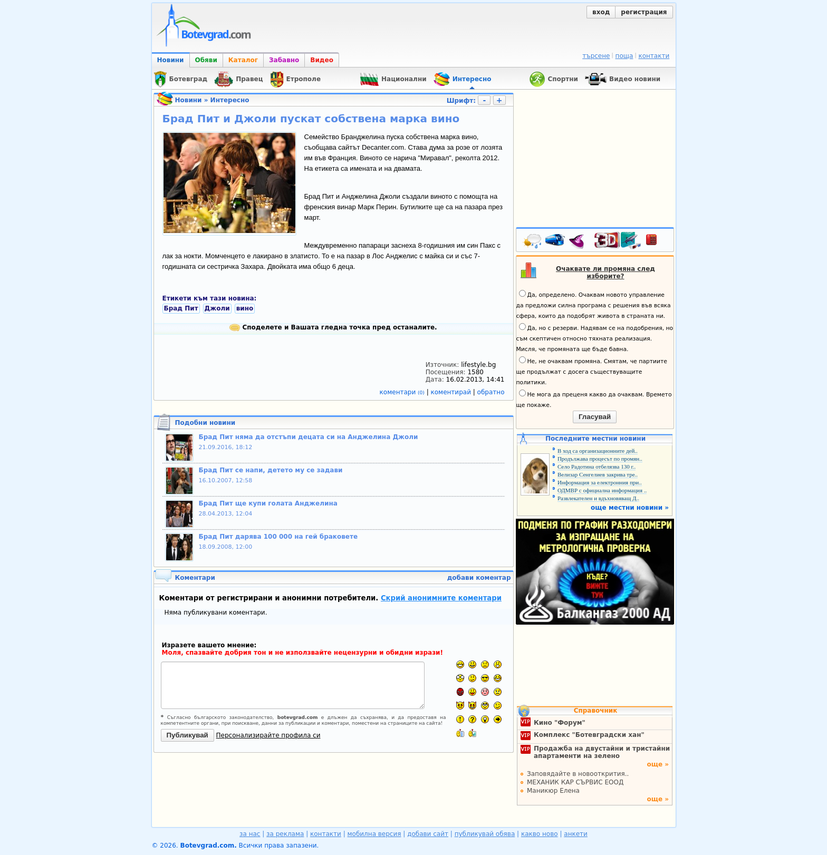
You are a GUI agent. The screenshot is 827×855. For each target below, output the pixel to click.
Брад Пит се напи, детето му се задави (271, 470)
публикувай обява (485, 834)
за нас (249, 834)
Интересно (229, 100)
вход (601, 12)
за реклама (285, 834)
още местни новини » (630, 507)
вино (245, 308)
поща (624, 56)
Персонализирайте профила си (268, 735)
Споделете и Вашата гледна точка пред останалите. (333, 327)
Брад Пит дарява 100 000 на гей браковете (278, 536)
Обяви (206, 60)
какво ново (539, 834)
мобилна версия (374, 834)
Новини (170, 60)
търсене (596, 56)
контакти (653, 56)
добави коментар (479, 577)
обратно (491, 392)
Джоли (217, 308)
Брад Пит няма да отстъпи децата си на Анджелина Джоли (308, 437)
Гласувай (595, 417)
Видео (321, 60)
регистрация (644, 12)
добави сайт (427, 834)
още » (658, 764)
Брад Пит (181, 308)
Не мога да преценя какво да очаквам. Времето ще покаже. (594, 399)
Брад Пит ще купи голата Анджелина (268, 503)
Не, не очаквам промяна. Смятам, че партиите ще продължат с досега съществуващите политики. (591, 371)
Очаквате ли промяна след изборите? (605, 272)
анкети (576, 834)
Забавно (284, 60)
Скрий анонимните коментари (441, 598)
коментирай (452, 392)
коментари (403, 392)
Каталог (243, 60)
